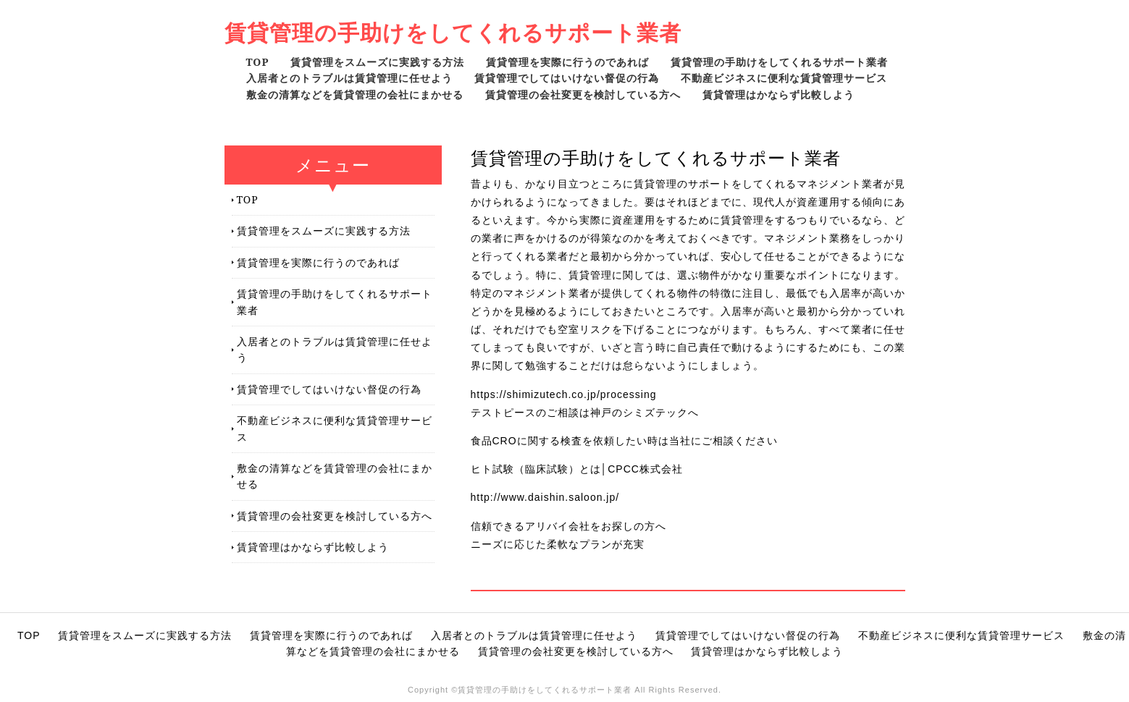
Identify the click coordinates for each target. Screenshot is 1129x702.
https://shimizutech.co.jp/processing (564, 394)
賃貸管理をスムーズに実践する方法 (377, 62)
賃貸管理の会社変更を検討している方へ (583, 94)
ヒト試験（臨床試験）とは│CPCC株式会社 (577, 469)
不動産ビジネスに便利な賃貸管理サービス (784, 78)
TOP (257, 62)
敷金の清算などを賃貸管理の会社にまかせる (354, 94)
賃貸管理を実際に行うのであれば (567, 62)
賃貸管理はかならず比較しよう (778, 94)
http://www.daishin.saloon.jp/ (545, 497)
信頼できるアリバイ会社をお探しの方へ (568, 526)
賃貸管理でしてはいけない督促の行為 (566, 78)
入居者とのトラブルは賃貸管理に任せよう (349, 78)
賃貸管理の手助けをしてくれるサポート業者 (452, 32)
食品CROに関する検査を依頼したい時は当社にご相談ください (624, 441)
